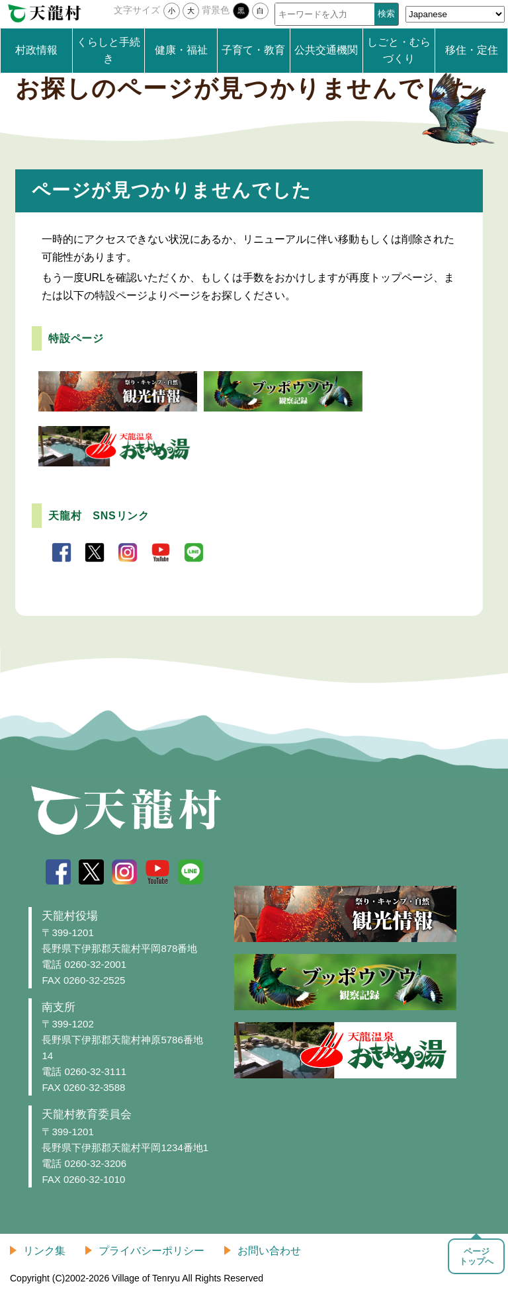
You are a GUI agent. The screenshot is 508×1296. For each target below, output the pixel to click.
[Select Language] (455, 14)
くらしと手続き (108, 50)
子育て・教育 (253, 50)
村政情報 (36, 50)
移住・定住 (471, 50)
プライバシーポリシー (151, 1250)
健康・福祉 (181, 50)
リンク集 (44, 1250)
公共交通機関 (326, 50)
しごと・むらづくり (399, 50)
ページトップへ (476, 1256)
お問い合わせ (269, 1250)
